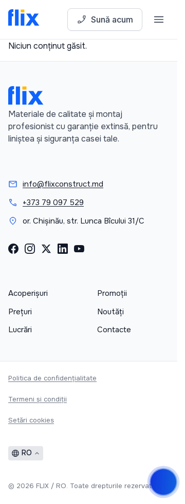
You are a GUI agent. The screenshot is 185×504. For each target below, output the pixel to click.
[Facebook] (13, 249)
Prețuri (20, 312)
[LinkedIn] (63, 249)
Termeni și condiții (37, 399)
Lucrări (20, 330)
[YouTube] (79, 249)
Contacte (114, 330)
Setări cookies (31, 420)
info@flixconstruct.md (63, 184)
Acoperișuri (28, 293)
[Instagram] (30, 249)
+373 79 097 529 (53, 202)
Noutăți (110, 312)
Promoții (112, 293)
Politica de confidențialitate (52, 378)
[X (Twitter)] (46, 249)
